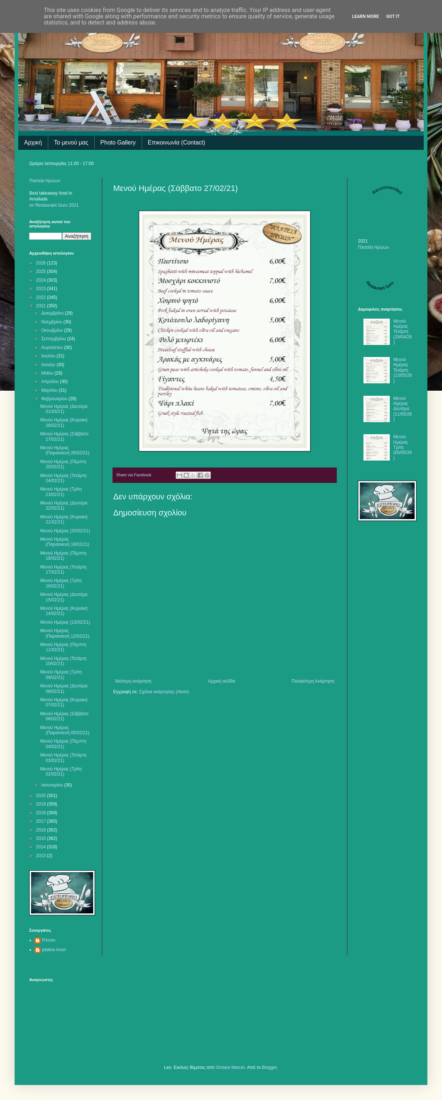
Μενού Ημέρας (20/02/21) (65, 530)
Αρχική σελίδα (221, 681)
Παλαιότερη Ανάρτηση (313, 681)
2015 (41, 838)
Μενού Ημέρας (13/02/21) (65, 622)
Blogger (269, 1067)
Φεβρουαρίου (55, 398)
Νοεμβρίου (52, 321)
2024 (41, 280)
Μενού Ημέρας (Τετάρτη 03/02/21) (63, 757)
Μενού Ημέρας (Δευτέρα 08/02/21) (64, 688)
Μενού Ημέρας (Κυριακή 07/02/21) (63, 702)
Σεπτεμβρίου (54, 338)
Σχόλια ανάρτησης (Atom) (164, 691)
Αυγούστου (52, 347)
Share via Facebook (133, 475)
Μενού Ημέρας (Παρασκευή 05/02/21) (64, 730)
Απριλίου (50, 381)
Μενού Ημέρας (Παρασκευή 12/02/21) (64, 633)
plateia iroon (54, 949)
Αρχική (33, 142)
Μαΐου (47, 373)
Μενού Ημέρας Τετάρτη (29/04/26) (402, 332)
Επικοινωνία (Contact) (176, 142)
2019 (41, 804)
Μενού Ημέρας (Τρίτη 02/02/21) (61, 771)
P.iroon (48, 940)
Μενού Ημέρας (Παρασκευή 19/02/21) (64, 542)
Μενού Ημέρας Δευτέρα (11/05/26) (402, 409)
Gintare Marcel (230, 1067)
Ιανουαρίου (52, 785)
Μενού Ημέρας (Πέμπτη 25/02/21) (63, 464)
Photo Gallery (118, 142)
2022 (41, 297)
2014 (41, 846)
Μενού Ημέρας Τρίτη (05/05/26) (402, 447)
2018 (41, 812)
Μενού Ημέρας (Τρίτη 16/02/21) (61, 583)
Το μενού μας (71, 142)
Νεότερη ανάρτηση (133, 681)
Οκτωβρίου (52, 330)
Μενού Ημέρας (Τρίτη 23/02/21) (61, 492)
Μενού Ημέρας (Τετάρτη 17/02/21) (63, 569)
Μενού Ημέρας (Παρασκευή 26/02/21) (64, 450)
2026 (41, 263)
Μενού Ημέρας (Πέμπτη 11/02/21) (63, 647)
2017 (41, 821)
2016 (41, 830)
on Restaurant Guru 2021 (54, 205)
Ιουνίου (49, 364)
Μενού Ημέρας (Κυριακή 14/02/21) (63, 611)
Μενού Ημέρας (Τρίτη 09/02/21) (61, 674)
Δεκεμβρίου (53, 313)
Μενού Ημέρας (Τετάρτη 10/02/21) (63, 661)
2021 (41, 305)
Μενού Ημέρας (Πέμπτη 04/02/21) (63, 744)
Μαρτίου (50, 390)
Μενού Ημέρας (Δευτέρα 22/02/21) (64, 505)
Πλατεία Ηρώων (44, 180)
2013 (41, 855)
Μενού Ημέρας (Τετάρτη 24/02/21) (63, 478)
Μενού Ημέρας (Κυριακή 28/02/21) (63, 422)
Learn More (365, 16)
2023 (41, 288)
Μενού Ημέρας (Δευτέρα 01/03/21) (64, 409)
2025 (41, 271)
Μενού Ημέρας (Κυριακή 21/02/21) (63, 519)
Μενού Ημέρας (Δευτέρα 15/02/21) (64, 597)
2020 (41, 795)
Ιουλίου (49, 355)
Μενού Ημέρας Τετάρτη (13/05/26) (402, 370)
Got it (393, 16)
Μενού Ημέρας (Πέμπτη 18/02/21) (63, 556)
